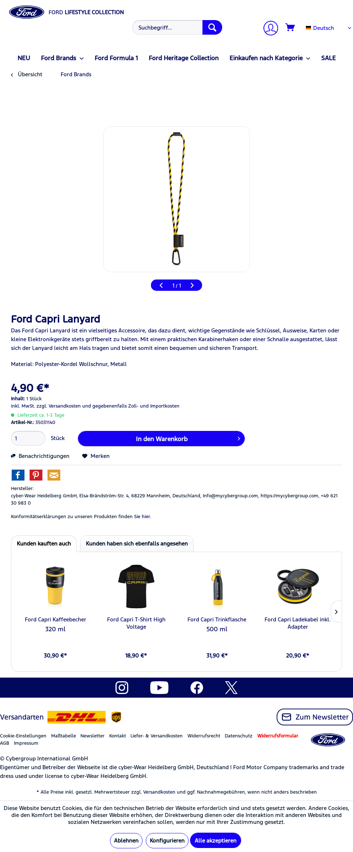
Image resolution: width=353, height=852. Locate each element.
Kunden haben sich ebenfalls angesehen (137, 543)
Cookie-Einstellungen (23, 736)
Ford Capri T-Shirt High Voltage (136, 623)
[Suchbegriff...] (177, 27)
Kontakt (117, 736)
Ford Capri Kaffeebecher (55, 619)
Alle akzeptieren (215, 840)
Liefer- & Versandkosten (156, 736)
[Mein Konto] (268, 29)
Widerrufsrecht (203, 736)
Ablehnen (126, 840)
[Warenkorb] (290, 27)
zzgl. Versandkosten (59, 406)
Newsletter (92, 736)
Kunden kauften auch (44, 543)
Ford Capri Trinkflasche (216, 619)
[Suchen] (212, 27)
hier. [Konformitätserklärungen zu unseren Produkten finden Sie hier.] (146, 517)
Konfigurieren (167, 840)
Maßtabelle (63, 736)
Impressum (26, 743)
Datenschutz (239, 736)
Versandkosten (159, 792)
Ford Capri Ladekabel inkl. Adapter (298, 623)
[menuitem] (176, 27)
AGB (4, 743)
